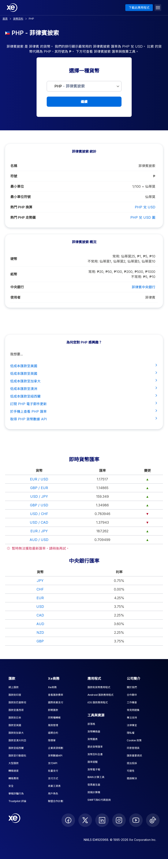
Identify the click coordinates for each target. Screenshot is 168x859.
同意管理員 (133, 748)
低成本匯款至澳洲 (84, 388)
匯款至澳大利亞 (17, 740)
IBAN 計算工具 (95, 777)
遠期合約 (53, 732)
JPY (40, 581)
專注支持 (132, 717)
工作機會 (132, 702)
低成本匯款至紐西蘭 (84, 396)
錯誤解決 (132, 778)
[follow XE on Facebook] (68, 820)
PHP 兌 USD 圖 (142, 217)
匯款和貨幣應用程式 (98, 687)
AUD (40, 624)
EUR (40, 598)
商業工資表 (54, 786)
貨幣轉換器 (93, 731)
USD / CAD (39, 522)
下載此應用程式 (139, 7)
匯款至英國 (14, 725)
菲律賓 (150, 297)
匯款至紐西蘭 (16, 748)
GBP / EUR (39, 488)
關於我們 (132, 687)
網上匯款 (13, 687)
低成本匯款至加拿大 (84, 381)
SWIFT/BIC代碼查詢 (99, 799)
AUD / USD (39, 540)
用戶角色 (53, 793)
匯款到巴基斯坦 (17, 702)
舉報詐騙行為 (16, 793)
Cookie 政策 (134, 740)
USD (40, 606)
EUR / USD (39, 479)
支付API (52, 763)
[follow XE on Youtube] (136, 820)
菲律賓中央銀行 (143, 287)
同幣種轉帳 (54, 717)
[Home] (12, 7)
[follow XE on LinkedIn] (102, 820)
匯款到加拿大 (16, 732)
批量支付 (53, 770)
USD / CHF (39, 514)
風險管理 (53, 725)
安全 (11, 786)
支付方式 (53, 778)
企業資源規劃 (55, 748)
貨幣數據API (55, 755)
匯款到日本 (14, 717)
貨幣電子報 (93, 769)
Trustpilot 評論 (17, 801)
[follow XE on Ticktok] (153, 820)
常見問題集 (133, 710)
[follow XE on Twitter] (85, 820)
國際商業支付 (55, 702)
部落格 (91, 723)
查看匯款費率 (55, 694)
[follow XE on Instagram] (119, 820)
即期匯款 (53, 710)
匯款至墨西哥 (16, 710)
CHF (40, 589)
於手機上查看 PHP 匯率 (84, 411)
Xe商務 (52, 687)
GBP (40, 641)
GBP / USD (39, 505)
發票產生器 (93, 784)
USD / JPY (39, 496)
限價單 (52, 740)
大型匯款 (13, 763)
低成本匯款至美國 (84, 365)
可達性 (130, 770)
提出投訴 (132, 763)
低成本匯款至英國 (84, 373)
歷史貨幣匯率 (95, 746)
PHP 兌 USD (145, 207)
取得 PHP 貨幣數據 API (84, 419)
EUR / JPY (39, 531)
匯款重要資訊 (134, 755)
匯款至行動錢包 (17, 755)
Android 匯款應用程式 (100, 694)
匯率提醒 (92, 761)
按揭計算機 (93, 792)
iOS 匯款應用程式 (97, 702)
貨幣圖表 (92, 739)
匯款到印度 (14, 694)
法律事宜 (132, 725)
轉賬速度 (13, 770)
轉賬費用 (13, 778)
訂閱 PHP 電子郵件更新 (84, 403)
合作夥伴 (132, 694)
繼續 (84, 102)
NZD (40, 632)
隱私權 (130, 732)
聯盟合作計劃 (55, 801)
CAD (40, 615)
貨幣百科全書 (95, 754)
